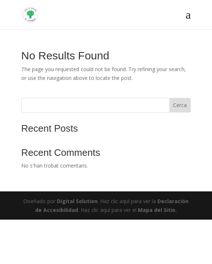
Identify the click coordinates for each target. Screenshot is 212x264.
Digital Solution (77, 201)
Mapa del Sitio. (157, 209)
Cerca (180, 105)
